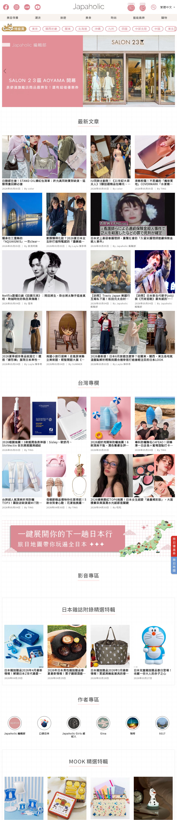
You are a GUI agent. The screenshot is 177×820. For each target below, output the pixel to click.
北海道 (82, 29)
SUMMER (77, 364)
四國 (125, 29)
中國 (157, 29)
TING (163, 188)
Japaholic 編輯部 (126, 246)
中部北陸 (141, 29)
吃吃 (119, 507)
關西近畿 (51, 29)
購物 (164, 18)
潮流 (38, 18)
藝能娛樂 (139, 18)
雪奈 (30, 303)
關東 (68, 29)
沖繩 (98, 29)
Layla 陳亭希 (79, 246)
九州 (111, 29)
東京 (35, 29)
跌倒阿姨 (33, 246)
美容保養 (12, 18)
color (31, 188)
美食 (88, 18)
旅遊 (63, 18)
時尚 (114, 18)
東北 (171, 29)
